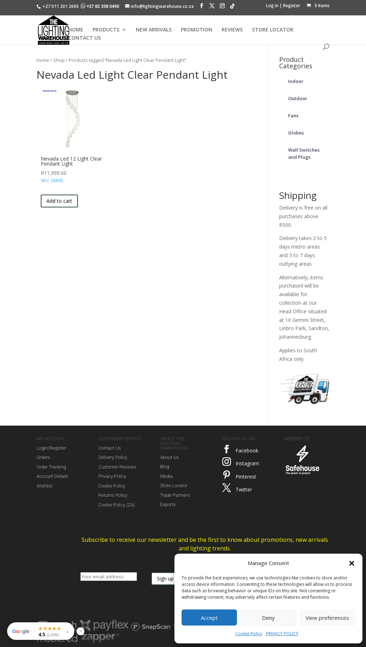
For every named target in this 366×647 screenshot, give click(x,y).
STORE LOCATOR (272, 30)
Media (166, 476)
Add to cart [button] (59, 200)
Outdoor (297, 98)
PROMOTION (196, 30)
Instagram (247, 463)
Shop (59, 60)
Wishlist (44, 486)
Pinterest (246, 476)
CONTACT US (84, 38)
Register (291, 6)
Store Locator (173, 485)
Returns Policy (112, 495)
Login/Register (51, 448)
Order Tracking (51, 467)
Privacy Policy (112, 476)
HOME (75, 30)
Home (42, 60)
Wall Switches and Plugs (304, 153)
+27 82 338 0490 (100, 6)
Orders (43, 457)
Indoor (295, 81)
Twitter (244, 489)
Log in (272, 6)
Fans (293, 115)
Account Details (52, 476)
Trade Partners (175, 495)
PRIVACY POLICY (282, 634)
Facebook (247, 450)
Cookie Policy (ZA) (116, 505)
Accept (209, 617)
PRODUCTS (106, 30)
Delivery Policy (112, 457)
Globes (296, 132)
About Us (169, 457)
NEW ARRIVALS (154, 30)
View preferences (327, 617)
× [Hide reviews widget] (80, 631)
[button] (351, 563)
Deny (268, 617)
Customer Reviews (117, 467)
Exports (167, 504)
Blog (164, 466)
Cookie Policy (248, 634)
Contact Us (109, 448)
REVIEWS (232, 30)
